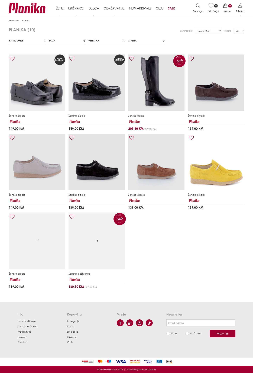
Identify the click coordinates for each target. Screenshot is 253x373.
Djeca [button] (94, 8)
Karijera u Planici (27, 326)
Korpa (70, 326)
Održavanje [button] (114, 8)
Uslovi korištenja (27, 321)
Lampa (152, 369)
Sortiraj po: (186, 30)
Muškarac (196, 333)
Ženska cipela (17, 115)
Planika (25, 20)
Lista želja (72, 331)
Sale (171, 8)
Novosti (22, 336)
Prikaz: (227, 30)
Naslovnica (14, 20)
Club (160, 8)
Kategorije (27, 40)
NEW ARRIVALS (140, 8)
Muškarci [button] (76, 8)
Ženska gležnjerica (79, 273)
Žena (174, 333)
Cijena (146, 40)
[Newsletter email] (200, 322)
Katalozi (22, 342)
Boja (67, 40)
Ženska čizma (136, 115)
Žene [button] (60, 8)
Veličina (106, 40)
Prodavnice (24, 331)
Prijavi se (72, 336)
